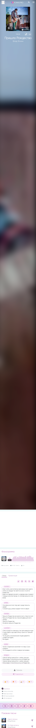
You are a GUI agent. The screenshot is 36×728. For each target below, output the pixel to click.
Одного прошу (12, 719)
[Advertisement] (18, 529)
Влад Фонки (18, 41)
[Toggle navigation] (33, 2)
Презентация (12, 575)
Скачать (18, 670)
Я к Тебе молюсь (13, 725)
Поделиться (18, 674)
